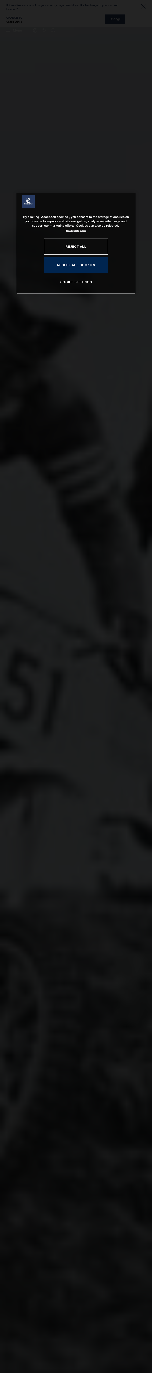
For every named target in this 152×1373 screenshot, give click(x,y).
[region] (76, 243)
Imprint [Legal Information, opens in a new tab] (83, 230)
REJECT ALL (76, 246)
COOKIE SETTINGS (76, 282)
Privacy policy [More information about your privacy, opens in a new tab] (72, 230)
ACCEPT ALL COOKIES (76, 265)
